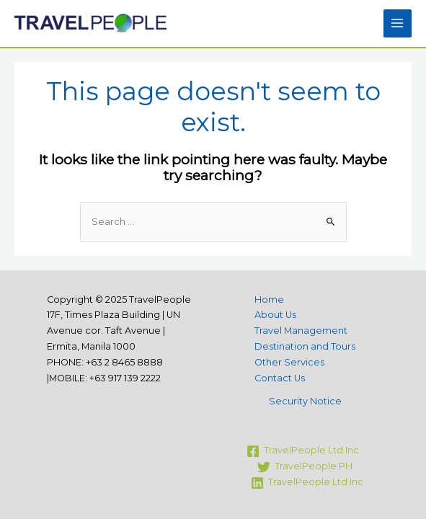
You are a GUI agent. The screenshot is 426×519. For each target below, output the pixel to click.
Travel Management (300, 330)
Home (269, 299)
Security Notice (305, 401)
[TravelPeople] (303, 451)
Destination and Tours (304, 346)
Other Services (289, 362)
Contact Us (279, 378)
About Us (275, 314)
